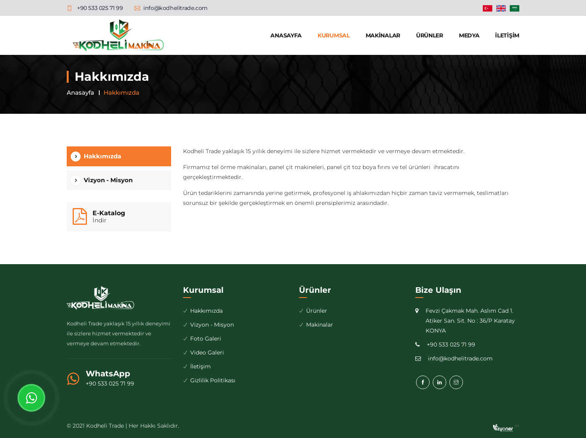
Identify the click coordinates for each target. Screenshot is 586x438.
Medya (469, 35)
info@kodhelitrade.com (175, 8)
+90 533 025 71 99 (110, 383)
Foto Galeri (205, 338)
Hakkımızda (102, 156)
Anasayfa (286, 35)
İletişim (507, 35)
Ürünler (429, 35)
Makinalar (383, 35)
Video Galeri (207, 352)
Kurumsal (334, 35)
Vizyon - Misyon (108, 180)
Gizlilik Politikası (212, 380)
